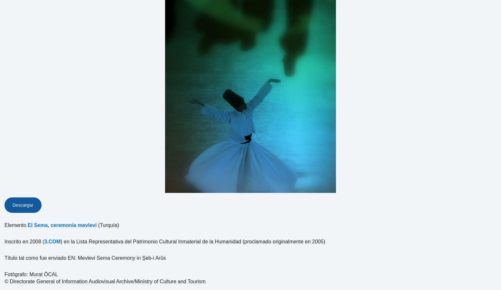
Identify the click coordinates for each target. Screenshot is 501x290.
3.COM (52, 241)
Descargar (23, 205)
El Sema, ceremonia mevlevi (62, 225)
